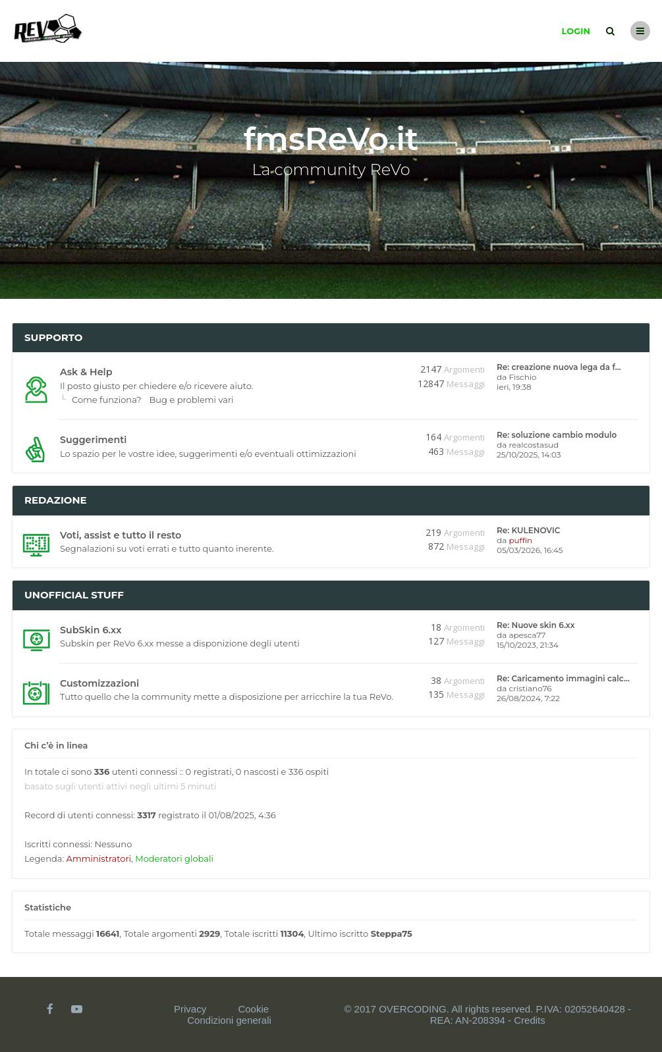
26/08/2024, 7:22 (528, 698)
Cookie (253, 1008)
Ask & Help (86, 372)
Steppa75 (391, 933)
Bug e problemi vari (192, 399)
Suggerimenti (93, 440)
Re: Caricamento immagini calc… (563, 678)
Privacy (190, 1008)
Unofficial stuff (74, 595)
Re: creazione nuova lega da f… (559, 367)
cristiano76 (530, 688)
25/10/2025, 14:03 (529, 455)
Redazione (55, 500)
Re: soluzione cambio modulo (557, 435)
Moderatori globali (174, 858)
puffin (520, 540)
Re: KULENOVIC (528, 530)
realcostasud (534, 445)
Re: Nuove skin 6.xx (536, 625)
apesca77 (527, 635)
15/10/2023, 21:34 (528, 645)
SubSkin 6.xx (90, 630)
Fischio (522, 377)
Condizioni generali (229, 1020)
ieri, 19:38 (514, 387)
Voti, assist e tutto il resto (120, 535)
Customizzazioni (99, 683)
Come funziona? (107, 399)
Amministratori (99, 858)
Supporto (53, 337)
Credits (529, 1020)
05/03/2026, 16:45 (530, 550)
